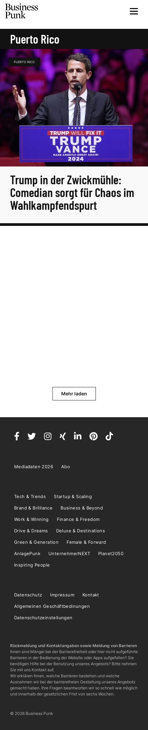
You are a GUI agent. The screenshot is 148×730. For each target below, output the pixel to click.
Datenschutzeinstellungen (43, 617)
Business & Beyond (82, 507)
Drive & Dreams (31, 530)
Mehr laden (74, 393)
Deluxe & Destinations (80, 530)
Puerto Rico (24, 62)
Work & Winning (31, 519)
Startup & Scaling (73, 496)
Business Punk (22, 11)
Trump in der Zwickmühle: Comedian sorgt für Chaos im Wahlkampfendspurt (72, 192)
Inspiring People (32, 565)
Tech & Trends (30, 496)
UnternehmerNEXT (69, 553)
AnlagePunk (27, 553)
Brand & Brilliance (33, 507)
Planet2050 (110, 553)
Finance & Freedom (78, 519)
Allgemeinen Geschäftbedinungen (52, 606)
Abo (65, 466)
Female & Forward (86, 542)
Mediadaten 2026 (33, 466)
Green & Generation (36, 542)
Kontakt (90, 594)
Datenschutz (28, 594)
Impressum (62, 594)
